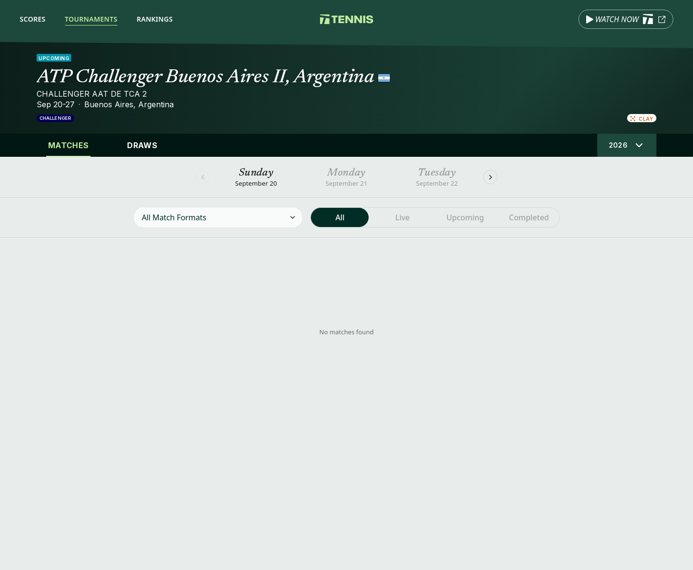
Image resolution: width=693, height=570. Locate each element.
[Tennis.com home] (346, 19)
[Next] (490, 177)
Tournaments (91, 19)
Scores (33, 19)
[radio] (340, 217)
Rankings (155, 19)
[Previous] (202, 177)
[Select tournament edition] (626, 145)
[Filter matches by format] (218, 217)
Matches (68, 145)
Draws (142, 145)
